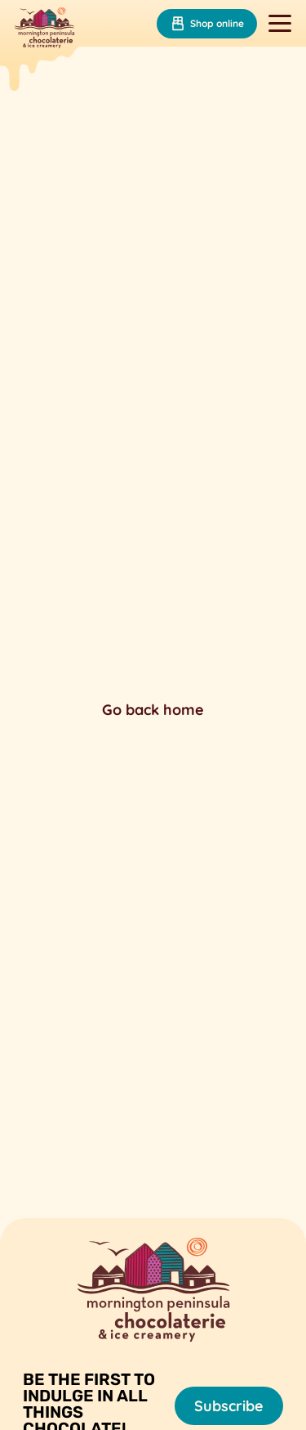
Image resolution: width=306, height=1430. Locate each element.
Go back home (153, 709)
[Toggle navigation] (280, 24)
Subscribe (229, 1405)
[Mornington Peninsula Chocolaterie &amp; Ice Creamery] (44, 29)
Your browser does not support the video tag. (153, 616)
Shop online (207, 24)
